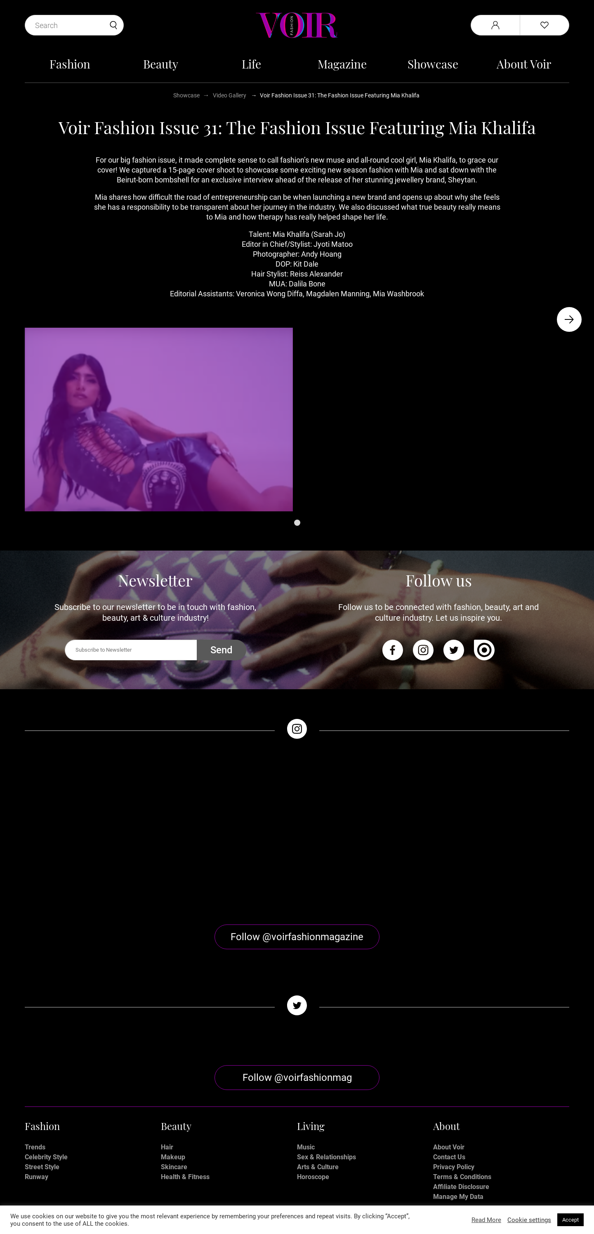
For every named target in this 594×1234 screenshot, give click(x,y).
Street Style (42, 1098)
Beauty (160, 63)
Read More (486, 1220)
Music (306, 1078)
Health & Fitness (185, 1108)
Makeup (173, 1088)
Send (221, 650)
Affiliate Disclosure (461, 1118)
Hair (167, 1078)
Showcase (433, 63)
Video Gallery (229, 95)
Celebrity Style (46, 1088)
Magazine (342, 63)
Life (251, 63)
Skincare (174, 1098)
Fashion (70, 63)
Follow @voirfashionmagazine (297, 868)
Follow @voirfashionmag (297, 1008)
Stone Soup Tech (314, 1204)
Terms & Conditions (462, 1108)
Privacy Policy (453, 1098)
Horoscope (313, 1108)
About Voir (524, 63)
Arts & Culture (318, 1098)
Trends (35, 1078)
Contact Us (449, 1088)
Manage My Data (458, 1128)
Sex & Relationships (326, 1088)
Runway (36, 1108)
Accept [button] (570, 1220)
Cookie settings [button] (529, 1220)
